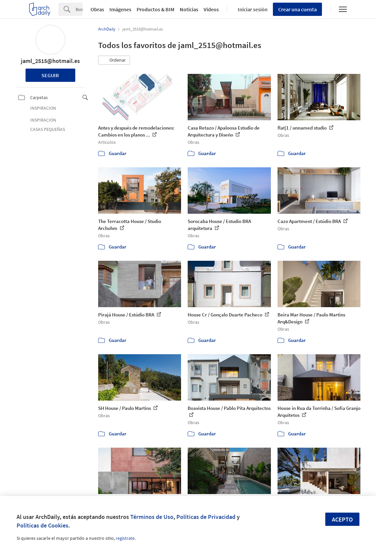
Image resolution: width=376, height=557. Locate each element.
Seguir (50, 75)
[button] (114, 60)
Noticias (189, 9)
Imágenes (120, 9)
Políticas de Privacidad (205, 517)
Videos (211, 9)
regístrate (125, 538)
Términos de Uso (151, 517)
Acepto (342, 519)
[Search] (79, 9)
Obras (97, 9)
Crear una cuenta (297, 9)
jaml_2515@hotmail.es (50, 61)
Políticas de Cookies (42, 525)
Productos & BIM (155, 9)
